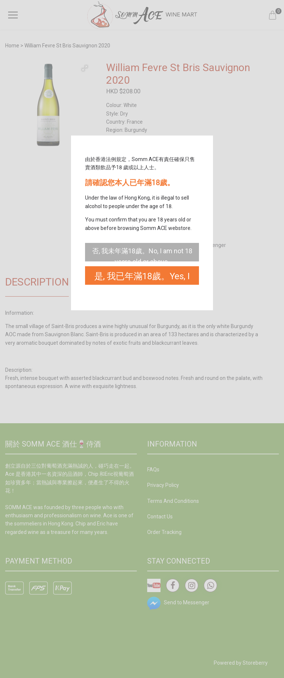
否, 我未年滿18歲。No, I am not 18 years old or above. (142, 254)
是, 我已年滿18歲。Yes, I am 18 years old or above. (142, 278)
